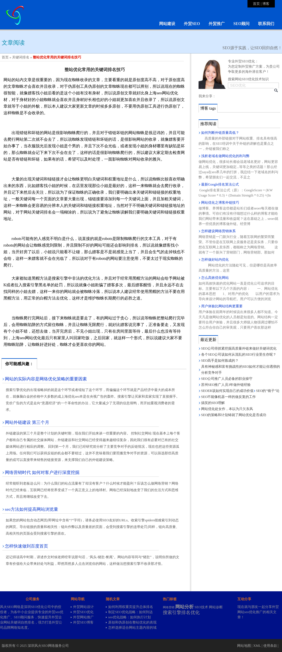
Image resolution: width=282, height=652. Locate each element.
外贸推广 (217, 24)
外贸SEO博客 (83, 622)
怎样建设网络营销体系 (218, 231)
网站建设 (167, 24)
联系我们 (266, 24)
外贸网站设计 (83, 607)
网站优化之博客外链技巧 (220, 203)
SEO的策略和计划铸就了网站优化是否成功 (233, 415)
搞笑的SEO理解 (213, 403)
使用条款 (270, 646)
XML (257, 646)
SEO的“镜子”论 (267, 391)
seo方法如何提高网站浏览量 (31, 509)
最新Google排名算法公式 (220, 184)
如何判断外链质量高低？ (220, 133)
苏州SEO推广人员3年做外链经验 (226, 385)
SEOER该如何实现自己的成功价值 (227, 391)
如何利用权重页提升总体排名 (130, 607)
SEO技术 (201, 607)
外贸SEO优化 (83, 612)
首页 (256, 4)
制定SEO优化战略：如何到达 (130, 612)
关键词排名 (20, 57)
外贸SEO (192, 24)
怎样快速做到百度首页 (26, 546)
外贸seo (54, 612)
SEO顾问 (241, 24)
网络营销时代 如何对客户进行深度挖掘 (42, 472)
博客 (265, 4)
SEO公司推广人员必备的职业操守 (227, 379)
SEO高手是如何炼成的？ (220, 361)
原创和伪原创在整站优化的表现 (132, 622)
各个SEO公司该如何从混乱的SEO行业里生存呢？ (238, 354)
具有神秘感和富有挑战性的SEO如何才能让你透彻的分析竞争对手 (240, 370)
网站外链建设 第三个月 (27, 422)
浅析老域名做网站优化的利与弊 (225, 156)
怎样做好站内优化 (215, 260)
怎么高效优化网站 (215, 278)
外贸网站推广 (83, 617)
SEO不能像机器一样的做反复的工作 (228, 397)
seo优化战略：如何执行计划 (129, 617)
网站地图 (244, 646)
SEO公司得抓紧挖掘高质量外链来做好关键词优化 (239, 348)
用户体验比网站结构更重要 (222, 306)
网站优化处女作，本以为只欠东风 (227, 409)
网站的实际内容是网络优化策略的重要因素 (46, 379)
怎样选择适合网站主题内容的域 (132, 628)
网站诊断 (216, 607)
